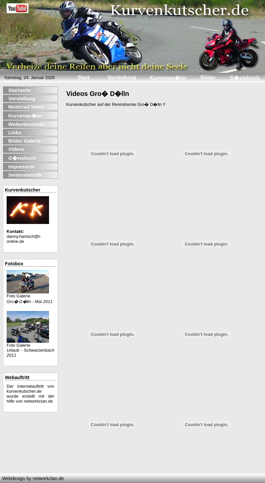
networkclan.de (38, 401)
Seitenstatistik (25, 175)
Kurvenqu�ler (25, 115)
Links (14, 132)
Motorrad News (26, 107)
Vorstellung (21, 98)
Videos (16, 149)
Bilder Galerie (24, 141)
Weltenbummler (26, 124)
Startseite (19, 90)
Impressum (21, 166)
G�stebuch (22, 158)
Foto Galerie (28, 293)
